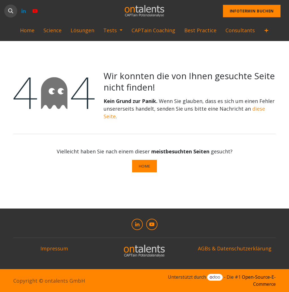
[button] (10, 11)
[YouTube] (35, 11)
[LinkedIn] (23, 11)
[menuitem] (27, 31)
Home (144, 166)
